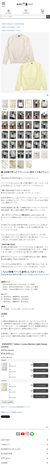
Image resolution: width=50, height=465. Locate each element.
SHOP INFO (5, 440)
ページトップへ (47, 427)
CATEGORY (11, 27)
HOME (4, 24)
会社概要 (4, 463)
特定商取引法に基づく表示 (10, 449)
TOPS (18, 27)
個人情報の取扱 (6, 454)
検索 (48, 16)
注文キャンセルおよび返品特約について (15, 407)
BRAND (9, 24)
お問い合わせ (6, 458)
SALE (18, 30)
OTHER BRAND (19, 24)
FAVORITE (26, 11)
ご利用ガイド (6, 444)
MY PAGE (8, 11)
